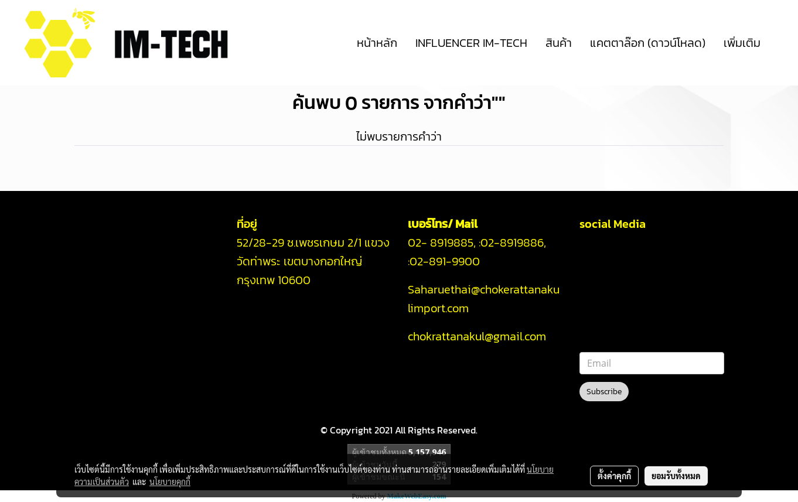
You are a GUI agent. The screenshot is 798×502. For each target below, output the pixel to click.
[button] (780, 42)
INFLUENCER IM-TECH (471, 43)
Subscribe (604, 391)
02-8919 (512, 242)
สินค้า (558, 43)
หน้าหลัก (377, 43)
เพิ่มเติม (742, 43)
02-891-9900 (446, 261)
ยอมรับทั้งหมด (676, 475)
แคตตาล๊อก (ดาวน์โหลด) (647, 43)
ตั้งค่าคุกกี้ (614, 475)
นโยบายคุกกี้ (169, 481)
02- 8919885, (442, 242)
